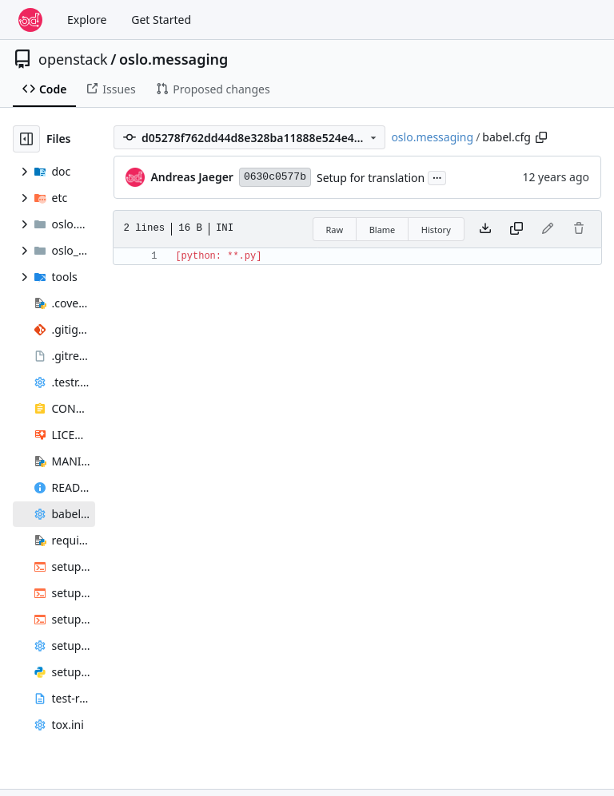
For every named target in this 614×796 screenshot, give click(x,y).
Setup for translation (371, 177)
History (436, 230)
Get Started (161, 19)
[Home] (30, 20)
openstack (73, 59)
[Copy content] (516, 229)
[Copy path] (541, 137)
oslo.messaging (173, 59)
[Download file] (485, 229)
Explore (86, 19)
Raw (335, 230)
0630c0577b (275, 177)
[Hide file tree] (26, 138)
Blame (382, 230)
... (437, 176)
